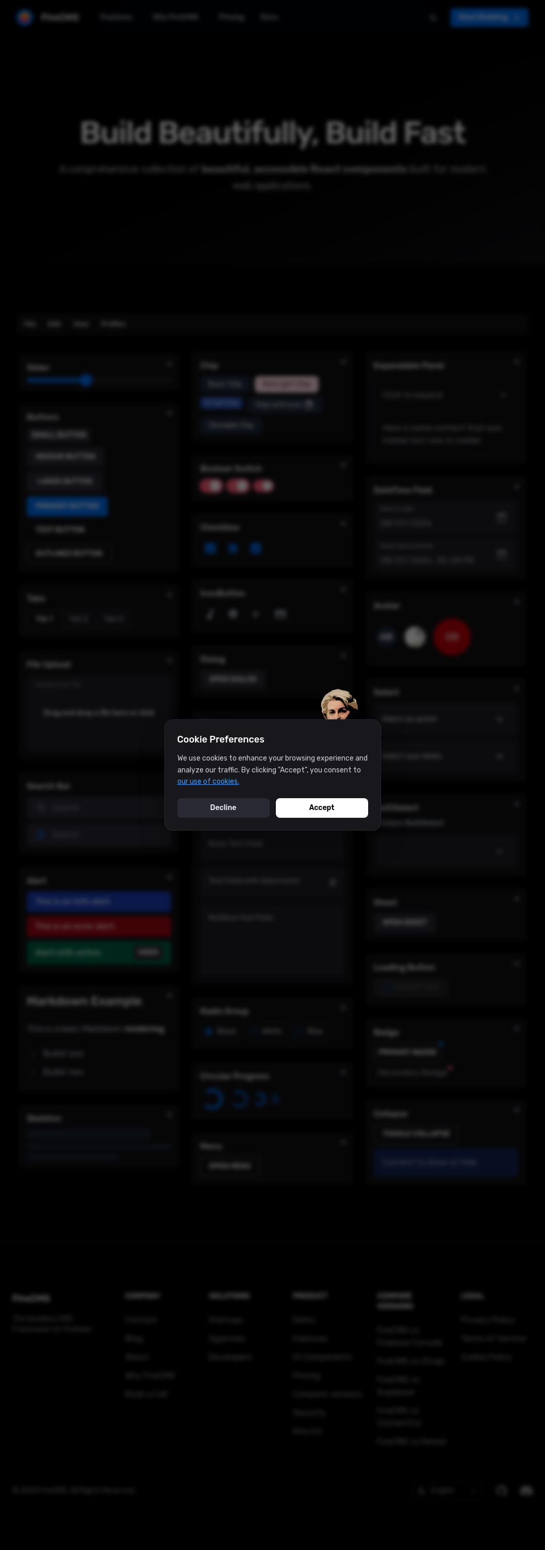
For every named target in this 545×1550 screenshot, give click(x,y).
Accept (321, 807)
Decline (223, 807)
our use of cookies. (208, 781)
